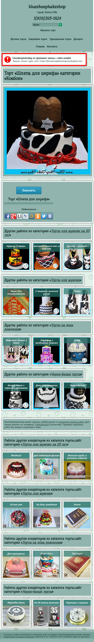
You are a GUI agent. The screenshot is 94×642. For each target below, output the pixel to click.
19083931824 (42, 424)
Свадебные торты (37, 39)
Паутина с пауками (77, 602)
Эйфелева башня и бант (16, 341)
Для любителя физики (47, 455)
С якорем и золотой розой (46, 292)
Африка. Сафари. (16, 246)
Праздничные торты (60, 39)
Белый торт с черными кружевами (16, 386)
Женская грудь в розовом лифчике (77, 456)
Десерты (78, 39)
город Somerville (47, 12)
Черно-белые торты (66, 374)
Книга (77, 504)
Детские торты (18, 39)
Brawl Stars (47, 553)
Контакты (52, 46)
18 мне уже (16, 504)
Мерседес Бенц (16, 602)
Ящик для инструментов (16, 292)
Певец (77, 291)
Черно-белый (77, 385)
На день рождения (46, 504)
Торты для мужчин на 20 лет (44, 444)
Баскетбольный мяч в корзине (47, 247)
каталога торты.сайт (71, 422)
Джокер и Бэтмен (77, 246)
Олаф (77, 340)
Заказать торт (48, 30)
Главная (40, 46)
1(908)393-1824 (47, 18)
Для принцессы (16, 553)
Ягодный (16, 455)
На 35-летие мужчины (46, 602)
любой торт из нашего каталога (19, 637)
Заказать (29, 190)
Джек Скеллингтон (47, 385)
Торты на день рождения (41, 543)
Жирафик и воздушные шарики (47, 341)
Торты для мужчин (65, 280)
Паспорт (77, 553)
